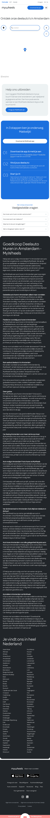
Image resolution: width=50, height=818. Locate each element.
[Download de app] (35, 8)
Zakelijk (15, 2)
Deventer (6, 709)
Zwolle (29, 752)
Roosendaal (31, 699)
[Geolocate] (3, 27)
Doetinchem (7, 713)
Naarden (29, 679)
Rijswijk (29, 697)
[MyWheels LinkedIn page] (27, 797)
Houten (29, 652)
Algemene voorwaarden (12, 802)
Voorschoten (31, 731)
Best (4, 677)
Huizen (29, 654)
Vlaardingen (30, 727)
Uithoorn (30, 711)
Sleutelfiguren (23, 782)
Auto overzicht (12, 787)
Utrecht (29, 713)
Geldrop (5, 731)
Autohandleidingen (36, 782)
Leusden (29, 672)
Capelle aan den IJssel (10, 690)
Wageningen (31, 734)
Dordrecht (6, 715)
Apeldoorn (6, 663)
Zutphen (30, 750)
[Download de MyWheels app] (25, 141)
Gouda (5, 738)
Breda (5, 684)
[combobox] (25, 27)
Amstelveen (7, 658)
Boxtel (5, 681)
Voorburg (30, 729)
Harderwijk (6, 747)
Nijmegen (30, 681)
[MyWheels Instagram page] (23, 797)
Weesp (29, 738)
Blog (36, 787)
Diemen (5, 711)
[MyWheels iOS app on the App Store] (17, 776)
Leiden (29, 665)
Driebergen (6, 718)
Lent (28, 670)
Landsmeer (30, 661)
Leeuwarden (31, 663)
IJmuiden (30, 656)
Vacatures (29, 787)
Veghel (29, 718)
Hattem (5, 750)
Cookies (29, 806)
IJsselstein (30, 658)
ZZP (10, 2)
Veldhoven (30, 720)
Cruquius (6, 693)
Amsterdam (6, 661)
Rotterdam (30, 702)
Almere (5, 654)
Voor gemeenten (19, 791)
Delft (4, 702)
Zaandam (30, 743)
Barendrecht (7, 668)
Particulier (5, 2)
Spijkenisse (30, 706)
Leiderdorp (30, 668)
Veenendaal (30, 715)
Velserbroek (30, 722)
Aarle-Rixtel (6, 649)
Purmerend (30, 695)
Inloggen (40, 2)
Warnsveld (30, 736)
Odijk (28, 688)
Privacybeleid (22, 806)
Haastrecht (6, 745)
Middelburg (30, 677)
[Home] (8, 7)
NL (47, 2)
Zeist (28, 745)
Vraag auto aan (12, 782)
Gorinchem (6, 736)
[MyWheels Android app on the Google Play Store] (32, 776)
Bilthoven (6, 679)
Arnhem (5, 665)
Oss (28, 693)
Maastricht (30, 674)
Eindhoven (6, 725)
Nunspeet (30, 686)
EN (45, 2)
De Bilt (5, 697)
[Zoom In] (46, 27)
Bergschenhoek (8, 672)
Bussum (5, 688)
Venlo (29, 725)
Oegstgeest (30, 690)
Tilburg (29, 709)
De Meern (6, 699)
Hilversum (6, 752)
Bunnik (5, 686)
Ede (4, 722)
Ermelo (5, 729)
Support (22, 787)
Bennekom (6, 670)
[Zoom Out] (46, 34)
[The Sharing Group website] (25, 816)
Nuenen (29, 684)
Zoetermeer (30, 747)
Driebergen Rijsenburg (10, 720)
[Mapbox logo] (5, 77)
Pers (41, 787)
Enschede (6, 727)
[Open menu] (46, 8)
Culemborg (6, 695)
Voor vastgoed (31, 791)
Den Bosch (6, 704)
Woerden (30, 740)
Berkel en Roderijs (8, 674)
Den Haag (6, 706)
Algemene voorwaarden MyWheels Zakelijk (32, 802)
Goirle (5, 734)
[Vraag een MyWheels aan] (17, 110)
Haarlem (5, 743)
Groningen (6, 740)
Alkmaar (5, 652)
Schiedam (30, 704)
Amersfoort (6, 656)
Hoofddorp (30, 649)
